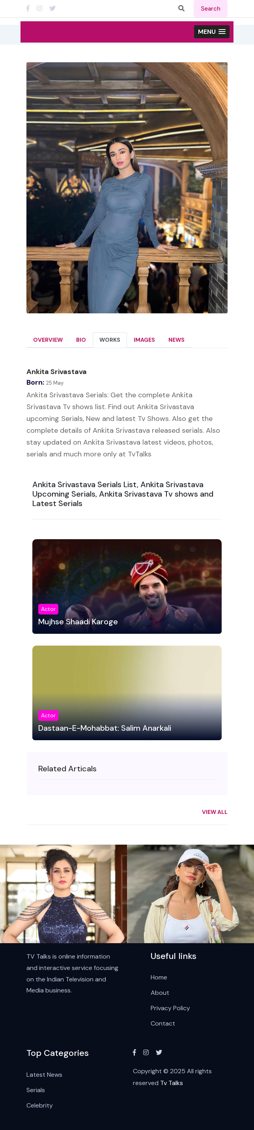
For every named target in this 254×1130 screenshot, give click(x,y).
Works (109, 340)
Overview (48, 340)
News (176, 340)
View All (215, 811)
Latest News (44, 1074)
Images (144, 340)
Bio (81, 340)
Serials (35, 1090)
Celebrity (39, 1105)
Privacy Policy (170, 1008)
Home (159, 978)
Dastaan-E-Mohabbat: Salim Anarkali (104, 728)
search (210, 9)
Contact (163, 1024)
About (160, 993)
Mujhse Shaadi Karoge (78, 621)
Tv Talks (171, 1083)
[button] (212, 32)
